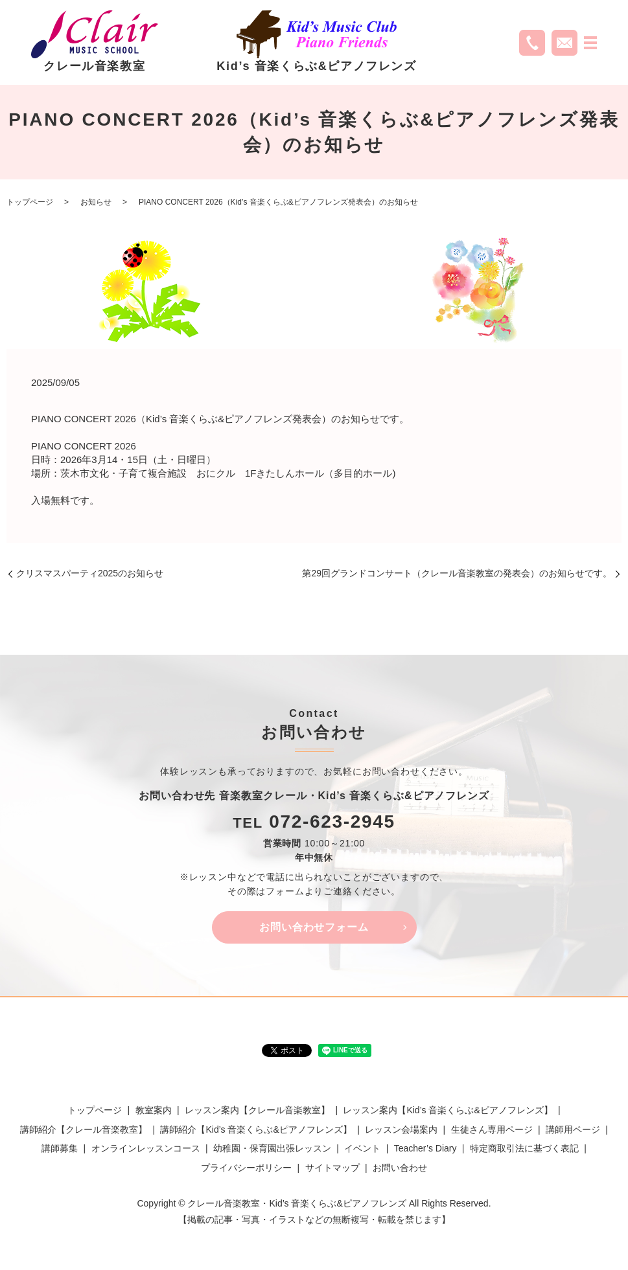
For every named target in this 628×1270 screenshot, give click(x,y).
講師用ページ (573, 1129)
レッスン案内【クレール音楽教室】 (257, 1111)
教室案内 (153, 1111)
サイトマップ (332, 1167)
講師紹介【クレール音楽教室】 (83, 1129)
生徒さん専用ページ (492, 1129)
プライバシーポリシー (246, 1167)
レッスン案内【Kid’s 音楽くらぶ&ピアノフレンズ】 (447, 1111)
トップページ (29, 202)
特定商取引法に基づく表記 (524, 1149)
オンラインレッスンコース (145, 1149)
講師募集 (59, 1149)
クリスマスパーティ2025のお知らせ (89, 573)
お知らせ (95, 202)
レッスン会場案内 (401, 1129)
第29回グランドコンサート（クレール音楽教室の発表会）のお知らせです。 (457, 573)
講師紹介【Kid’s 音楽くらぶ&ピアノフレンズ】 (255, 1129)
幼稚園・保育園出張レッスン (272, 1149)
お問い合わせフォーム (314, 927)
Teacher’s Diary (425, 1149)
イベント (362, 1149)
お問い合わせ (400, 1167)
